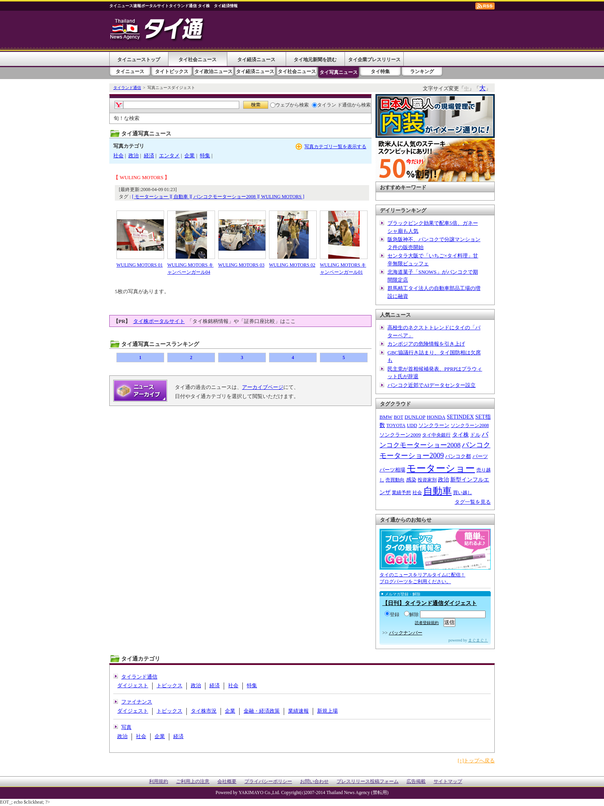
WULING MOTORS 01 (139, 265)
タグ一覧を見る (473, 502)
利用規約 (158, 781)
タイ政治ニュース (213, 71)
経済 (149, 155)
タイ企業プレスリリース (374, 59)
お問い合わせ (314, 781)
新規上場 (327, 711)
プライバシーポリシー (268, 781)
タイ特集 (380, 71)
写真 (126, 727)
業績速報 (298, 711)
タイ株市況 (204, 711)
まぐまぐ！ (478, 640)
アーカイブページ (262, 387)
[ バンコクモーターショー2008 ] (224, 196)
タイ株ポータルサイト (159, 321)
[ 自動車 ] (181, 196)
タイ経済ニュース (256, 59)
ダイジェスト (132, 685)
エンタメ (169, 155)
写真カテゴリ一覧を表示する (335, 146)
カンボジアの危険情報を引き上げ (426, 344)
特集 (205, 155)
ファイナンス (136, 702)
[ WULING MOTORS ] (281, 196)
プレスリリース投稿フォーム (368, 781)
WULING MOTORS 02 (292, 265)
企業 (189, 155)
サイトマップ (448, 781)
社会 (118, 155)
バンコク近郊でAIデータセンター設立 (431, 385)
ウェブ (280, 105)
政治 (133, 155)
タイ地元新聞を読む (315, 59)
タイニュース (130, 71)
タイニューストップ (138, 59)
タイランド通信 (127, 87)
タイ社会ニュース (197, 59)
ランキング (422, 71)
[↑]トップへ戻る (476, 760)
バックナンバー (405, 633)
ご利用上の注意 (192, 781)
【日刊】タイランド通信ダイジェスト (429, 603)
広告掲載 (416, 781)
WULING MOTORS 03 (241, 265)
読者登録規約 (427, 622)
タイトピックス (171, 71)
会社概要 (226, 781)
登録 (392, 614)
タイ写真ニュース (338, 72)
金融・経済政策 (262, 711)
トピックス (169, 685)
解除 (411, 614)
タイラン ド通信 (332, 105)
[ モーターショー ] (151, 196)
